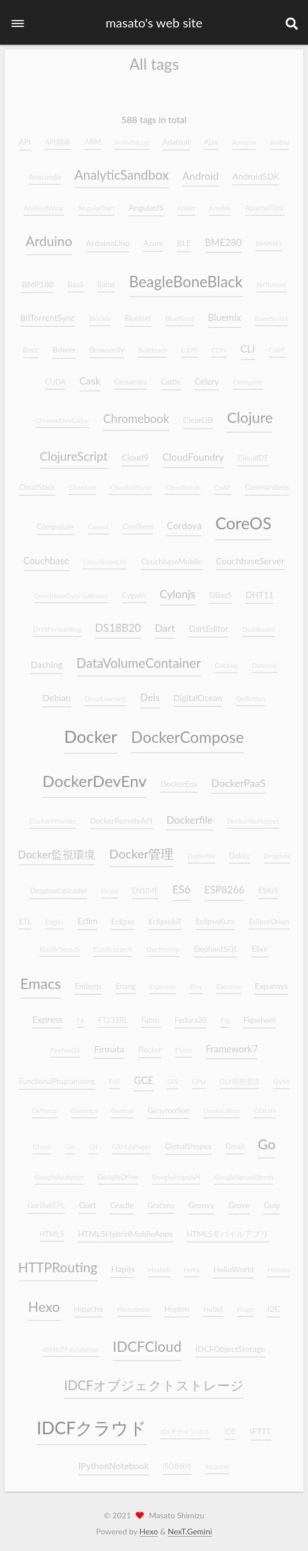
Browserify (106, 345)
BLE (184, 239)
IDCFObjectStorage (230, 1344)
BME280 (223, 238)
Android (201, 171)
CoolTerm (138, 522)
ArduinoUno (107, 239)
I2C (273, 1304)
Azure (153, 239)
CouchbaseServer (250, 556)
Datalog (226, 661)
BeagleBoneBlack (186, 277)
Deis (150, 693)
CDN (218, 346)
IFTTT (260, 1427)
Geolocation (221, 1106)
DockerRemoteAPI (121, 816)
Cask (90, 376)
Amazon (244, 137)
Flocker (149, 1045)
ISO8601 (177, 1462)
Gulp (272, 1201)
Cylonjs (177, 589)
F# (81, 1015)
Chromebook (136, 414)
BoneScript (271, 314)
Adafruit (176, 137)
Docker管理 (141, 849)
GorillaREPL (46, 1201)
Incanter (217, 1462)
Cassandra (130, 377)
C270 (189, 346)
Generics (84, 1106)
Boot (30, 345)
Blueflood (179, 314)
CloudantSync (131, 483)
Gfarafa (265, 1106)
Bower (64, 345)
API (25, 137)
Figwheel (259, 1015)
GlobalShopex (188, 1141)
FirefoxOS (65, 1046)
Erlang (126, 981)
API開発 (58, 137)
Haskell (159, 1265)
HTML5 (52, 1229)
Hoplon (176, 1304)
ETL (25, 916)
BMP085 (268, 239)
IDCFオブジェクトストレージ (154, 1381)
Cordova (184, 521)
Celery (207, 376)
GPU (199, 1077)
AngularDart (96, 203)
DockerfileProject (253, 816)
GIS (172, 1077)
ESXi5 (268, 886)
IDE (230, 1427)
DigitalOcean (197, 694)
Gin (70, 1142)
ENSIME (145, 886)
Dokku (239, 851)
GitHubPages (131, 1142)
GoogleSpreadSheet (244, 1172)
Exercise (228, 982)
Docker (90, 732)
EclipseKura (215, 916)
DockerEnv (179, 780)
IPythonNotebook (113, 1461)
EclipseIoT (164, 916)
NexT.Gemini (190, 1531)
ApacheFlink (265, 203)
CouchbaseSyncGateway (71, 591)
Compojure (55, 522)
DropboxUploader (58, 886)
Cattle (171, 377)
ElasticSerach (59, 944)
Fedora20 (191, 1015)
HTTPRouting (58, 1263)
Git (93, 1142)
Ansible (220, 203)
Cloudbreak (182, 483)
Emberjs (87, 981)
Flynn (183, 1046)
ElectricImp (163, 944)
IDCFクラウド (92, 1423)
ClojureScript (74, 452)
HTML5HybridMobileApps (125, 1229)
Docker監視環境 (56, 849)
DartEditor (208, 624)
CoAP (222, 483)
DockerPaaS (238, 779)
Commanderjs (267, 483)
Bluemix (224, 313)
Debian (56, 693)
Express (47, 1014)
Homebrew (134, 1304)
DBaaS (220, 590)
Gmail (235, 1141)
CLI (247, 345)
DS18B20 (118, 623)
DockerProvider (52, 816)
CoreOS (243, 518)
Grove (239, 1201)
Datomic (264, 661)
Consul (98, 522)
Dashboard (258, 624)
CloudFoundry (193, 453)
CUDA (55, 377)
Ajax (211, 137)
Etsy (195, 982)
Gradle (121, 1201)
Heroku (278, 1265)
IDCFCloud (147, 1342)
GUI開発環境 (239, 1077)
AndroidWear (43, 203)
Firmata (109, 1044)
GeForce (44, 1106)
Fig (225, 1015)
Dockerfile (190, 815)
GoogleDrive (117, 1172)
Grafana (161, 1201)
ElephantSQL (216, 944)
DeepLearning (106, 694)
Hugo (245, 1304)
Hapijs (123, 1265)
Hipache (89, 1304)
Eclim (87, 916)
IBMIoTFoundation (71, 1344)
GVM (281, 1077)
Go (266, 1139)
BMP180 (38, 279)
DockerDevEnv (94, 776)
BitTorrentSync (47, 313)
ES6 (181, 885)
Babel (106, 279)
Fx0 (114, 1077)
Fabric (151, 1015)
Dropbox (277, 851)
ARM (93, 137)
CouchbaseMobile (171, 556)
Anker (186, 203)
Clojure (250, 413)
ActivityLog (131, 137)
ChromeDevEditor (62, 416)
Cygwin (134, 590)
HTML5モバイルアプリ (228, 1229)
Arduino (49, 237)
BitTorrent (271, 280)
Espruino (162, 982)
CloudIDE (253, 453)
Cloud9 (135, 453)
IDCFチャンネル (185, 1427)
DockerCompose (187, 732)
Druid (109, 887)
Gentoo (122, 1106)
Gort (87, 1201)
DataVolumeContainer (139, 659)
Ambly (280, 137)
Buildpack (152, 346)
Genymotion (168, 1105)
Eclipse (123, 916)
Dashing (46, 660)
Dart (165, 623)
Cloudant (82, 483)
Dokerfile (201, 851)
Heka (191, 1265)
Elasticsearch (112, 944)
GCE (143, 1076)
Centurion (248, 377)
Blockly (99, 314)
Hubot (213, 1304)
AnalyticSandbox (121, 170)
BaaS (76, 279)
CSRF (276, 346)
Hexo (44, 1301)
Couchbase (46, 556)
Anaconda (45, 172)
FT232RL (112, 1015)
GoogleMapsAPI (176, 1172)
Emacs (40, 978)
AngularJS (145, 203)
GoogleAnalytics (59, 1172)
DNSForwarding (57, 624)
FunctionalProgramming (57, 1077)
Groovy (201, 1201)
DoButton (251, 694)
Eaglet (54, 917)
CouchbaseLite (105, 557)
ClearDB (198, 416)
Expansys (271, 981)
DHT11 (260, 590)
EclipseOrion (268, 916)
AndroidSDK (255, 172)
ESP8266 (224, 886)
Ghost (42, 1142)
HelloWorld (234, 1265)
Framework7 (232, 1045)
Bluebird (137, 314)
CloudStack (37, 483)
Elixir (259, 944)
